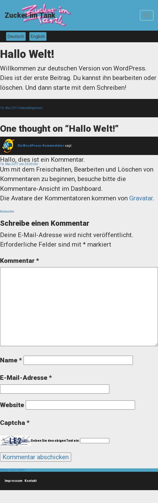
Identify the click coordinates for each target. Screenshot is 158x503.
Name (11, 360)
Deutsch (16, 36)
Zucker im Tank (30, 15)
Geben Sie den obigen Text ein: (55, 440)
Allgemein (35, 108)
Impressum (13, 480)
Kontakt (30, 480)
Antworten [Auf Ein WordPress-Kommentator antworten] (7, 211)
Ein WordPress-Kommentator (41, 145)
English (38, 36)
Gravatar (141, 198)
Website (12, 405)
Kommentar (19, 260)
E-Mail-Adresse (26, 377)
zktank (23, 108)
